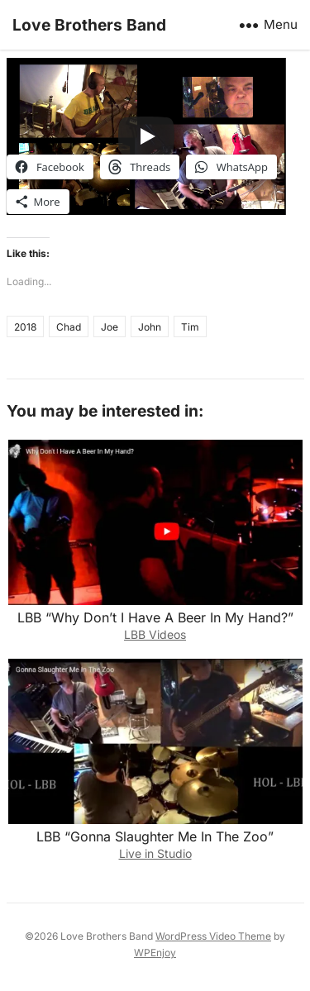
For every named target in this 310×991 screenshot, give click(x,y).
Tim (190, 327)
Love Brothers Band (89, 25)
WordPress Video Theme (213, 936)
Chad (68, 327)
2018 (25, 327)
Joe (109, 327)
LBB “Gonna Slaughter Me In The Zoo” (155, 836)
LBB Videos (155, 634)
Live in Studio (155, 853)
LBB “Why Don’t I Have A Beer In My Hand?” (155, 617)
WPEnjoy (155, 952)
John (149, 327)
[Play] (146, 136)
